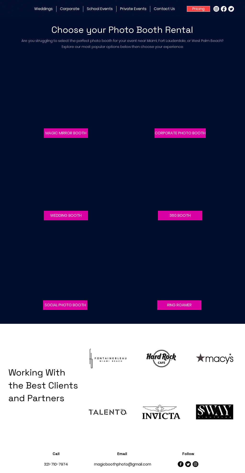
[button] (66, 133)
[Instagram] (216, 9)
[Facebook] (224, 9)
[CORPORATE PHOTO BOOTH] (180, 133)
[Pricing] (198, 9)
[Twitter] (231, 9)
